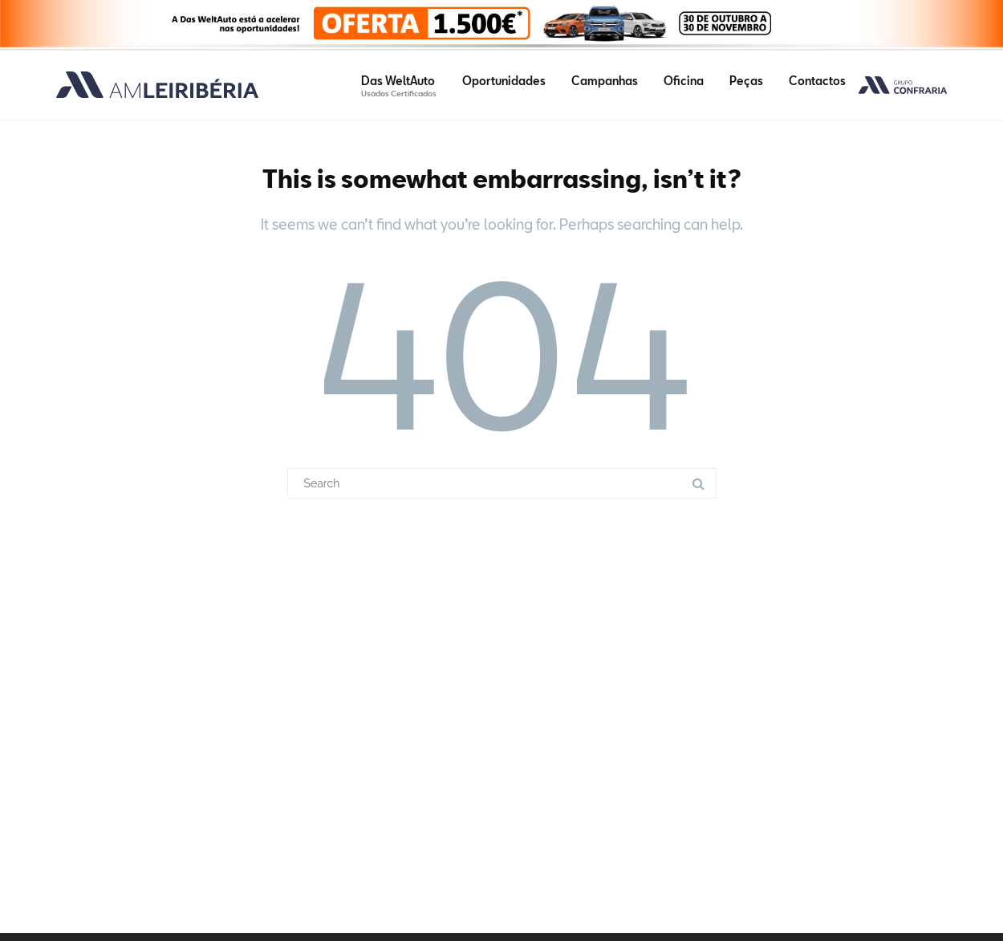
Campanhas (604, 81)
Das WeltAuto (399, 86)
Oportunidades (504, 81)
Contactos (817, 81)
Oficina (684, 81)
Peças (746, 81)
